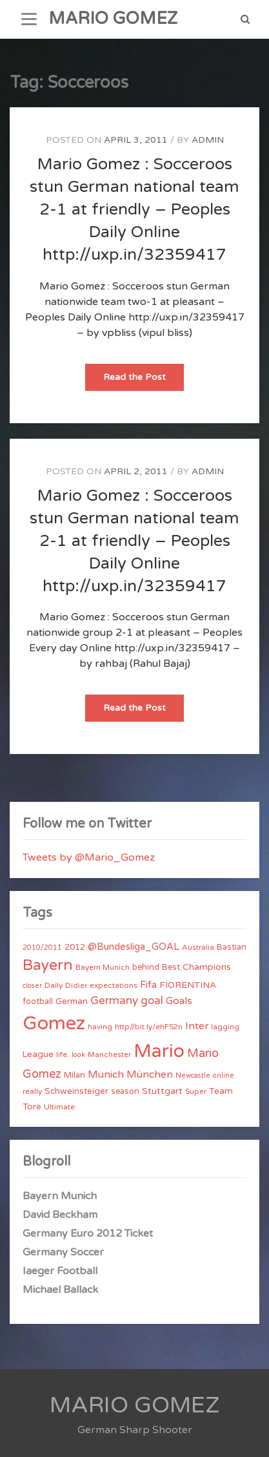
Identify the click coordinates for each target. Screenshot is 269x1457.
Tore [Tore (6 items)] (32, 1107)
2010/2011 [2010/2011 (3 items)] (42, 947)
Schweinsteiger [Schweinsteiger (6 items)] (76, 1091)
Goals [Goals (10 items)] (179, 1001)
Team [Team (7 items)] (221, 1090)
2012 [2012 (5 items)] (75, 947)
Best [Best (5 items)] (171, 967)
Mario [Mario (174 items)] (159, 1051)
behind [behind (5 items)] (145, 967)
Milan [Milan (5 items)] (74, 1075)
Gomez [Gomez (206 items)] (54, 1023)
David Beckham (60, 1214)
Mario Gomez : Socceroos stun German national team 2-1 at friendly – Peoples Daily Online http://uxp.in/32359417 (134, 209)
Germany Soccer (63, 1252)
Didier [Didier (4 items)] (76, 985)
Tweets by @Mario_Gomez (89, 857)
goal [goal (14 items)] (152, 1000)
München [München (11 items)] (149, 1074)
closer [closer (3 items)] (32, 985)
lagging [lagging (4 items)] (225, 1026)
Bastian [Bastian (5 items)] (231, 947)
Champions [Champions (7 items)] (207, 966)
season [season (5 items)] (125, 1091)
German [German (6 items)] (71, 1001)
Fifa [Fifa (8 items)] (148, 985)
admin (208, 139)
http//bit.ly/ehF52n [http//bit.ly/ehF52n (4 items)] (149, 1026)
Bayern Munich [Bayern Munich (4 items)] (102, 967)
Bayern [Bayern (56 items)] (48, 965)
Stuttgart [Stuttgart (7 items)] (162, 1090)
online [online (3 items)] (223, 1075)
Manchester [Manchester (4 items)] (109, 1054)
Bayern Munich (60, 1196)
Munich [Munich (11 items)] (106, 1074)
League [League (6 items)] (38, 1054)
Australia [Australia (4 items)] (198, 947)
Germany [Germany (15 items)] (114, 1000)
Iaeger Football (60, 1270)
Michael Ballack (60, 1289)
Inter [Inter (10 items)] (196, 1026)
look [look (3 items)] (78, 1055)
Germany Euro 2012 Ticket (88, 1233)
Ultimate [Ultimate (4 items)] (59, 1106)
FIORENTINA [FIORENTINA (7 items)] (187, 985)
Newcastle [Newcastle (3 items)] (192, 1075)
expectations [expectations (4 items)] (113, 985)
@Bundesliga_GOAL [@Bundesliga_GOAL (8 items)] (133, 946)
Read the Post (143, 381)
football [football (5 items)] (38, 1001)
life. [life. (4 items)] (62, 1054)
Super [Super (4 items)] (195, 1091)
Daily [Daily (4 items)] (54, 985)
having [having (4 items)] (100, 1026)
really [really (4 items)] (32, 1091)
